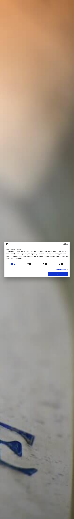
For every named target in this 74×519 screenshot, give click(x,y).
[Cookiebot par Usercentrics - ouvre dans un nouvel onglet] (62, 244)
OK (58, 274)
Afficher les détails (61, 269)
